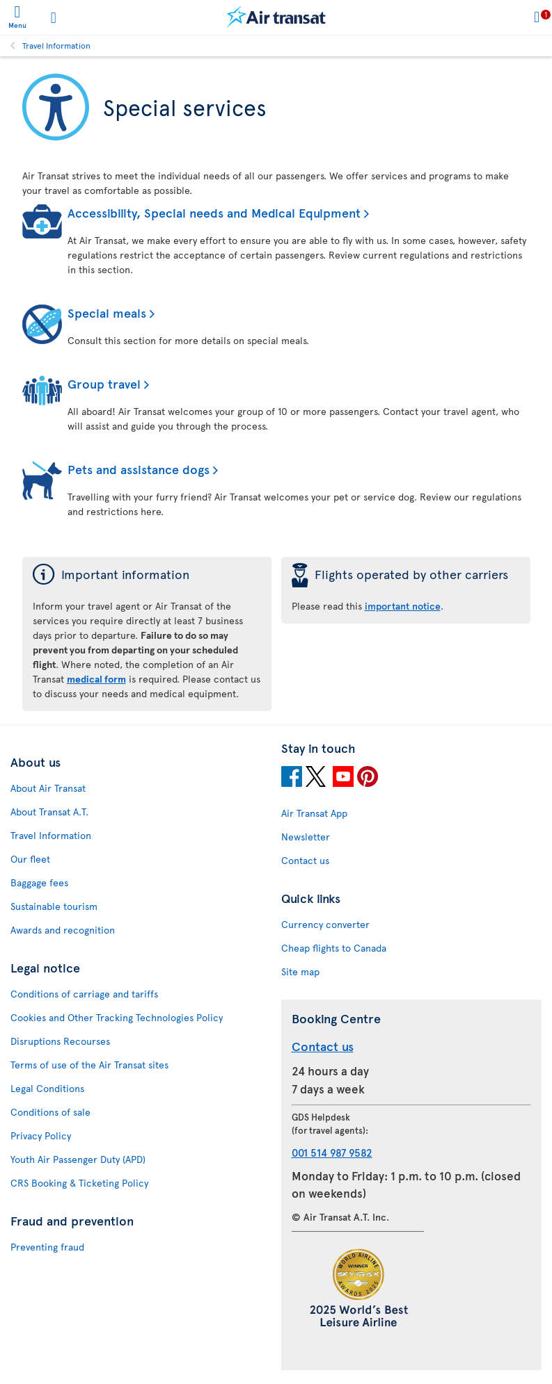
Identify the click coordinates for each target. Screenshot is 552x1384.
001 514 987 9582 (332, 1152)
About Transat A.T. (49, 811)
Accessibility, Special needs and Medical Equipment (214, 212)
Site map (300, 971)
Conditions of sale (50, 1111)
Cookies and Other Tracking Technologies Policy (116, 1017)
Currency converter (325, 924)
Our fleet (30, 858)
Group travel (104, 383)
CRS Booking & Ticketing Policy (79, 1182)
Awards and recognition (62, 929)
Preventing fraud (47, 1246)
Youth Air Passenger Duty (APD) (77, 1159)
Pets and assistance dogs (139, 469)
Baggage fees (39, 882)
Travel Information (56, 45)
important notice (403, 605)
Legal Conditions (47, 1088)
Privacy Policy (40, 1135)
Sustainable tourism (53, 906)
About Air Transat (48, 788)
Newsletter (305, 836)
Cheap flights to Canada (333, 947)
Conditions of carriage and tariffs (84, 993)
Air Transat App (314, 813)
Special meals (107, 312)
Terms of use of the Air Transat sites (89, 1064)
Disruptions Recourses (60, 1041)
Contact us (305, 860)
